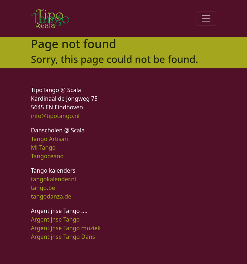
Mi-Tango (43, 147)
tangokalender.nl (53, 179)
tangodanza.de (51, 196)
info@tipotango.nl (55, 116)
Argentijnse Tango (55, 219)
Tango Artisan (49, 139)
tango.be (43, 188)
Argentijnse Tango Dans (63, 237)
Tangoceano (47, 156)
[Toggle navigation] (206, 18)
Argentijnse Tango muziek (66, 228)
